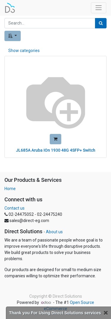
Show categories (24, 50)
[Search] (101, 23)
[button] (12, 36)
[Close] (105, 313)
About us (54, 231)
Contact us (14, 208)
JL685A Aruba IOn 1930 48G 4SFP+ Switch (55, 150)
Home (10, 188)
